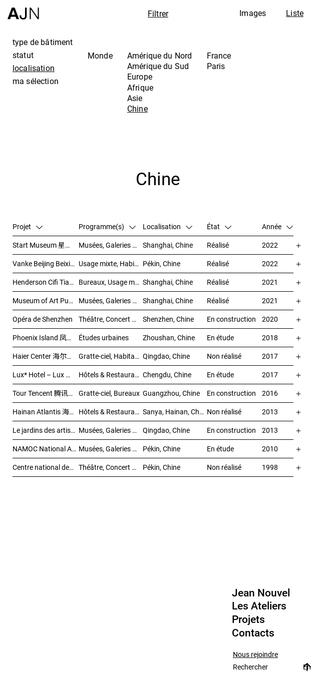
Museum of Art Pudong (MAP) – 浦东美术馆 (46, 300)
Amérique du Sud (158, 66)
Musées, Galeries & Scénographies (111, 245)
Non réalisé (224, 356)
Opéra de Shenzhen (43, 319)
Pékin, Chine (161, 263)
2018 (270, 337)
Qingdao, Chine (166, 356)
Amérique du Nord (159, 55)
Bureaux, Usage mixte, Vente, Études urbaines (111, 282)
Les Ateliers (259, 605)
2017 (270, 356)
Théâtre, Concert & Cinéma (111, 319)
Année (277, 226)
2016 (270, 393)
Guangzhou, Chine (171, 393)
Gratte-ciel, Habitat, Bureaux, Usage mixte (111, 356)
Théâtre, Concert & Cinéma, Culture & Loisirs (111, 467)
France (219, 55)
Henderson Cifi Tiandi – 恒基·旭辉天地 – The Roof (46, 282)
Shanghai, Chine (168, 245)
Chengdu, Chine (167, 374)
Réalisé (218, 245)
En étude (220, 337)
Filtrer (158, 13)
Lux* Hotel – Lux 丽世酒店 (46, 374)
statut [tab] (23, 55)
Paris (216, 66)
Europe (139, 76)
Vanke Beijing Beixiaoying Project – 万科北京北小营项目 (46, 263)
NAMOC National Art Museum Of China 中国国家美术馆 (46, 448)
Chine (137, 108)
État (219, 226)
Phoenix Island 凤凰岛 (46, 337)
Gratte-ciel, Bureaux (109, 393)
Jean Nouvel (261, 592)
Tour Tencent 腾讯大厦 (46, 393)
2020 (270, 319)
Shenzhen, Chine (168, 319)
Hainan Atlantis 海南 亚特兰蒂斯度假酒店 (46, 411)
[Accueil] (23, 10)
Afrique (140, 87)
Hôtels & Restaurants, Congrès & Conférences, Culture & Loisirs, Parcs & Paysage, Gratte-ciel (111, 411)
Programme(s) (107, 226)
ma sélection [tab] (36, 81)
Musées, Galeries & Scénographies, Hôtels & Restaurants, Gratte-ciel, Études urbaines (111, 430)
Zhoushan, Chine (169, 337)
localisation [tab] (34, 68)
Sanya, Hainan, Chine (175, 411)
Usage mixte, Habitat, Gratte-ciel (111, 263)
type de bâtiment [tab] (43, 42)
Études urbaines (104, 337)
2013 (270, 411)
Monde (100, 55)
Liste (294, 13)
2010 (270, 448)
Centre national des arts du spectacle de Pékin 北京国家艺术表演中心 (46, 467)
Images (252, 13)
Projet (28, 226)
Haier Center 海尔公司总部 (46, 356)
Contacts (253, 632)
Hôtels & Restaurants (111, 374)
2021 (270, 282)
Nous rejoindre (255, 654)
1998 (270, 467)
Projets (248, 619)
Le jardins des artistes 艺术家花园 (46, 430)
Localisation (167, 226)
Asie (135, 98)
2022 (270, 245)
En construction (231, 319)
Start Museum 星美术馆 (46, 245)
